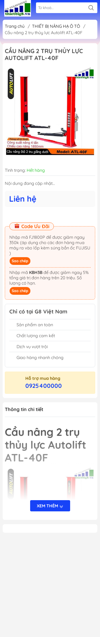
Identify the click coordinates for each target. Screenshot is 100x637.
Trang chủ (15, 26)
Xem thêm (50, 506)
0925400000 (43, 385)
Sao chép (20, 260)
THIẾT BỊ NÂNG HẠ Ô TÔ (56, 26)
